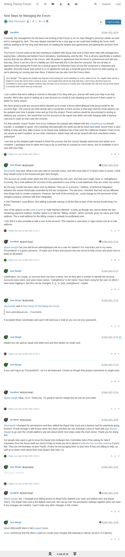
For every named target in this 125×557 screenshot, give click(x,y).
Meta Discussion (16, 21)
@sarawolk (9, 171)
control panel (36, 210)
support (38, 528)
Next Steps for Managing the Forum (41, 306)
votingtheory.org (98, 123)
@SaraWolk (28, 165)
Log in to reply (113, 22)
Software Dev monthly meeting (95, 443)
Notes (7, 533)
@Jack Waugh (26, 242)
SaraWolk (14, 32)
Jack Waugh (15, 165)
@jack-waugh (11, 247)
